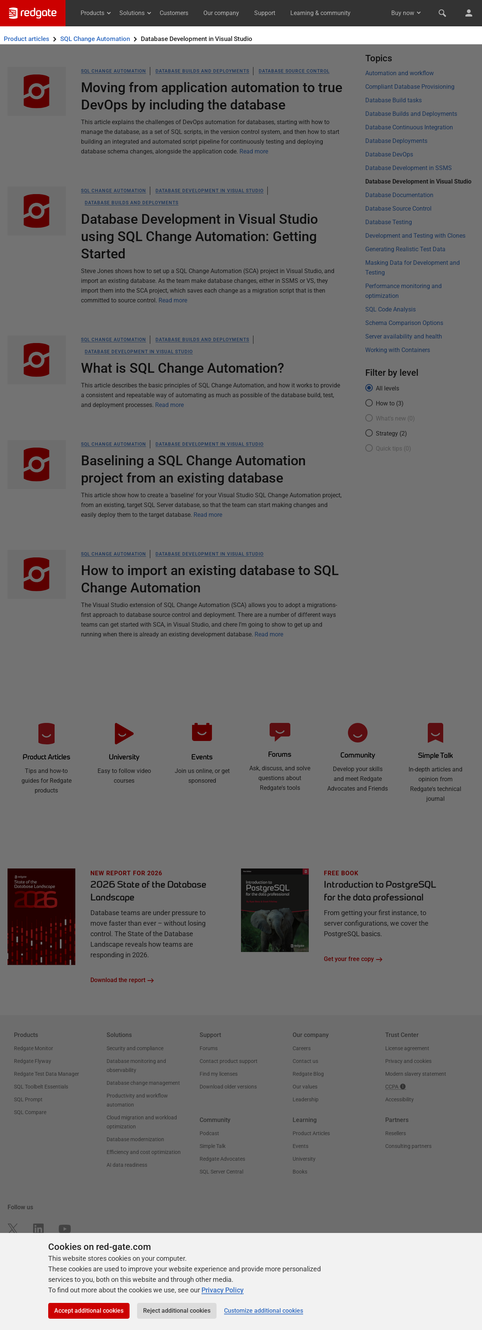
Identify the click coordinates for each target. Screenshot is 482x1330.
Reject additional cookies (176, 1310)
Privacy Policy (222, 1290)
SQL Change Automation (95, 39)
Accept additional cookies (89, 1310)
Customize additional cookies (263, 1310)
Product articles (26, 39)
